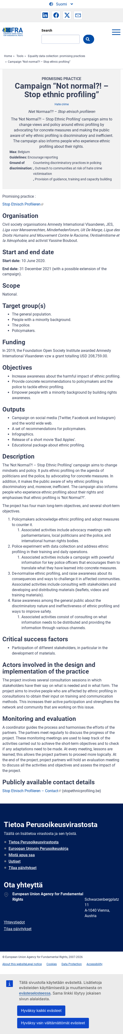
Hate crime (62, 104)
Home (8, 56)
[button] (45, 15)
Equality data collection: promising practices (56, 56)
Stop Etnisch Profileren (21, 204)
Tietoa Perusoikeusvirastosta (34, 842)
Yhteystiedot (14, 922)
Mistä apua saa (22, 855)
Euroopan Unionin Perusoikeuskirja (38, 848)
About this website (14, 964)
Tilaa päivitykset (22, 868)
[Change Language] (61, 4)
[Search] (60, 39)
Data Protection (72, 964)
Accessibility (94, 964)
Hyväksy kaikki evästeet (41, 1011)
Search (46, 30)
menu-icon (116, 32)
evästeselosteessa (35, 993)
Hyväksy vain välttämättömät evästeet (53, 1023)
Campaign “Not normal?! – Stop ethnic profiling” (39, 61)
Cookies (51, 964)
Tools (19, 56)
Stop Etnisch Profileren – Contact (30, 791)
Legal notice (34, 964)
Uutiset (14, 861)
